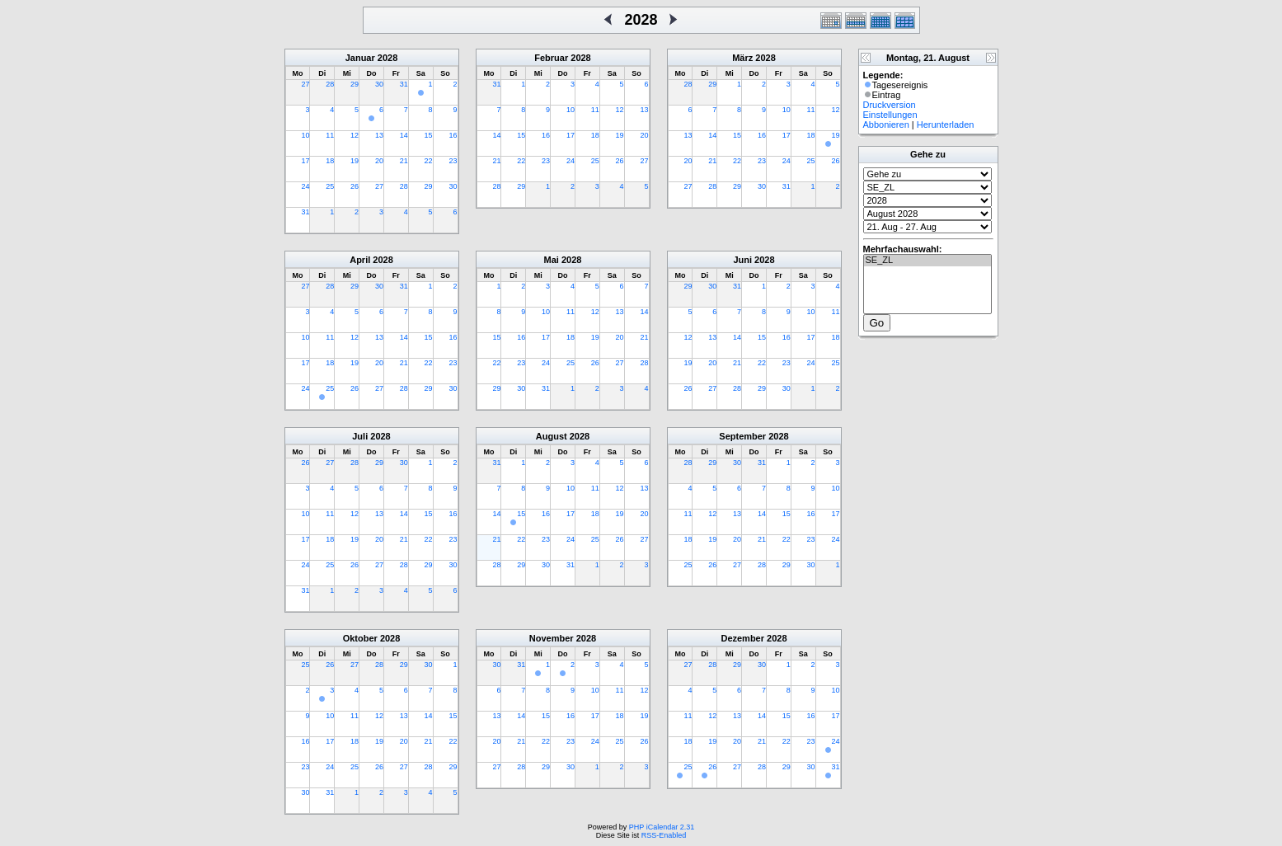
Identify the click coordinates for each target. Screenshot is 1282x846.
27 (305, 84)
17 (305, 161)
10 (305, 135)
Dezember (742, 638)
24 (305, 186)
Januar (360, 58)
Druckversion (889, 105)
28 (330, 84)
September (742, 436)
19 (354, 161)
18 (330, 161)
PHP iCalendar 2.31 (661, 827)
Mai (551, 260)
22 (429, 161)
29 (354, 84)
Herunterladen (945, 124)
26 (354, 186)
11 (330, 135)
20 (379, 161)
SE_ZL (927, 260)
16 (452, 135)
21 (404, 161)
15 (429, 135)
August (551, 436)
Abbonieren (886, 124)
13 (379, 135)
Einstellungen (890, 115)
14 (404, 135)
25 (330, 186)
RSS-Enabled (664, 835)
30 (379, 84)
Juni (742, 260)
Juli (360, 436)
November (551, 638)
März (742, 58)
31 (404, 84)
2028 (387, 58)
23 (452, 161)
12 (354, 135)
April (360, 260)
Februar (551, 58)
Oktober (360, 638)
